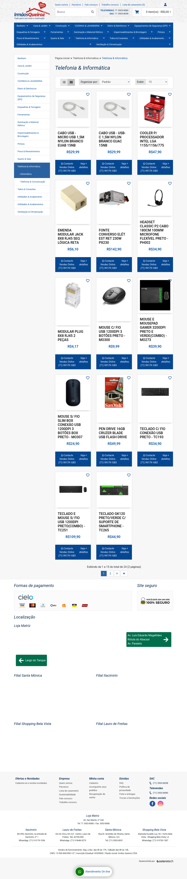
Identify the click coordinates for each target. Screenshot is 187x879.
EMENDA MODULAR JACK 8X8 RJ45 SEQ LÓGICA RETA (70, 236)
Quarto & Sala (24, 159)
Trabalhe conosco (110, 4)
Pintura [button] (164, 32)
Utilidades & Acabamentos (30, 204)
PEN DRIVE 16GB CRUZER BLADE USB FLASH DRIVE (113, 433)
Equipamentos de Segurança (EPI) (32, 98)
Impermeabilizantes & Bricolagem (28, 134)
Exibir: (140, 82)
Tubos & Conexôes (27, 189)
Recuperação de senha (97, 796)
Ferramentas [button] (60, 32)
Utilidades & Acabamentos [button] (54, 44)
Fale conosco (91, 4)
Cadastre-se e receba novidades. (31, 783)
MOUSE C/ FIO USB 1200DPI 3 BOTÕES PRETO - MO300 (112, 333)
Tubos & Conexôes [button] (122, 38)
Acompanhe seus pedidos (97, 789)
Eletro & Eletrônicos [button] (118, 25)
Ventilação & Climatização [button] (133, 44)
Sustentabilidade (67, 794)
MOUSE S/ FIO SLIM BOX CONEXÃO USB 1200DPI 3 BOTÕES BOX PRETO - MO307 (70, 426)
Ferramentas (24, 114)
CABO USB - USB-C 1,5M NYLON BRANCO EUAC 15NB (112, 139)
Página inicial (62, 58)
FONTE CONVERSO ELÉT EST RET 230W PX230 (112, 236)
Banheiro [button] (22, 25)
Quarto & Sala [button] (60, 38)
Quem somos (61, 4)
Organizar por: (89, 82)
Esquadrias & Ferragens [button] (31, 32)
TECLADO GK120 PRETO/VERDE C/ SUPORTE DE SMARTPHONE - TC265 (112, 522)
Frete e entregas (127, 794)
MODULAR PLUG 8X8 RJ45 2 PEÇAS (70, 336)
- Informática (25, 174)
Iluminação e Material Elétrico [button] (91, 32)
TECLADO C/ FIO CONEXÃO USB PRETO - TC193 (152, 433)
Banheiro (22, 58)
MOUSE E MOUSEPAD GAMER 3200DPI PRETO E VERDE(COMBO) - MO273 (153, 329)
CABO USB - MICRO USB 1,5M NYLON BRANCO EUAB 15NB (71, 139)
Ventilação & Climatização (30, 212)
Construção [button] (63, 25)
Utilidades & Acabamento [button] (154, 38)
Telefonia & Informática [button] (89, 38)
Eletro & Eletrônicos (27, 88)
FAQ (121, 783)
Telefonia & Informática (29, 166)
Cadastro (93, 783)
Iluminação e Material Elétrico (28, 124)
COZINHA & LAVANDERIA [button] (88, 25)
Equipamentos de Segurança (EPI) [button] (152, 25)
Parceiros (76, 4)
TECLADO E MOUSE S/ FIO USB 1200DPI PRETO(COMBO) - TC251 (71, 522)
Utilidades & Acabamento (30, 196)
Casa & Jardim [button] (41, 25)
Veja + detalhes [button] (83, 165)
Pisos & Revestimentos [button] (31, 38)
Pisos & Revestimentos (29, 151)
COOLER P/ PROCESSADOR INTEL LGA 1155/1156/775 (152, 139)
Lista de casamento (69, 790)
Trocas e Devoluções (129, 798)
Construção (23, 73)
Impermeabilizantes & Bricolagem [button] (133, 32)
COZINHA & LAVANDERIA (30, 81)
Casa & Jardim (25, 66)
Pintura (21, 144)
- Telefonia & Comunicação (31, 181)
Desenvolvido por (156, 861)
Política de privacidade (125, 789)
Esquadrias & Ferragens (29, 107)
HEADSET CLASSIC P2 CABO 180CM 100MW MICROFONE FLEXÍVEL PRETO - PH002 (154, 232)
